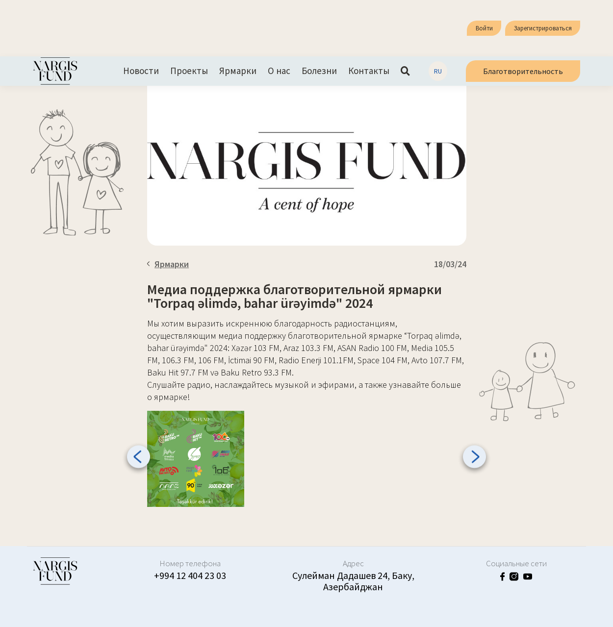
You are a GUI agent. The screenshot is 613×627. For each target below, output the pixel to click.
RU (438, 71)
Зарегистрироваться (543, 28)
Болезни (319, 71)
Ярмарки (237, 71)
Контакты (368, 71)
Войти (484, 28)
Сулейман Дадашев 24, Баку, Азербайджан (353, 581)
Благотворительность (523, 71)
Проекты (189, 71)
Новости (141, 71)
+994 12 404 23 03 (190, 575)
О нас (279, 71)
